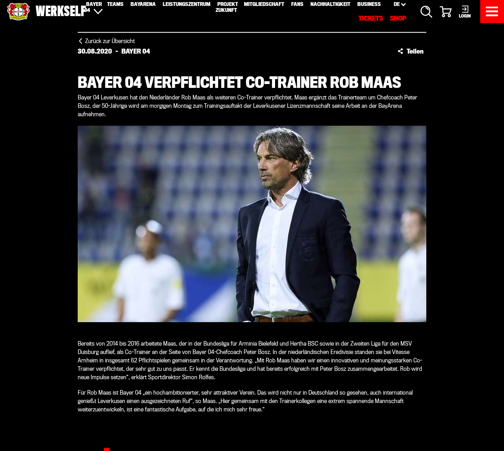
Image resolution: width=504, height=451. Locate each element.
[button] (410, 51)
